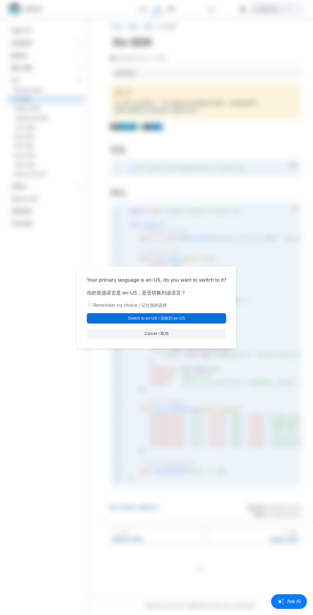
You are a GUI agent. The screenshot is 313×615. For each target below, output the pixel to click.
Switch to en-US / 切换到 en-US (156, 318)
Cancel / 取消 (157, 333)
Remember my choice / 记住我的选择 (130, 305)
